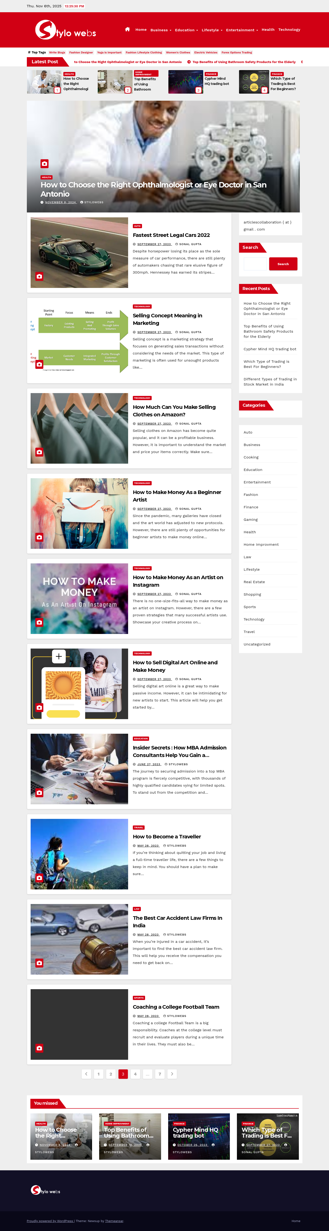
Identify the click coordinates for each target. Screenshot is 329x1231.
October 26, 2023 (192, 1145)
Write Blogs (57, 52)
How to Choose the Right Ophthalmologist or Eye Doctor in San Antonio (153, 189)
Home (141, 29)
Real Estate (254, 582)
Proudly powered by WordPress (50, 1221)
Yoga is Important (109, 52)
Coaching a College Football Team (176, 1007)
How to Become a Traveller (167, 836)
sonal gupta (188, 244)
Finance (211, 74)
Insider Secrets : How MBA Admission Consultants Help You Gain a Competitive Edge (180, 755)
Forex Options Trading (237, 52)
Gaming (251, 519)
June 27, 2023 (149, 764)
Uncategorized (257, 644)
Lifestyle (211, 30)
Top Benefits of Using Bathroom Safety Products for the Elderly (268, 331)
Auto (137, 226)
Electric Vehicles (205, 52)
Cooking (251, 457)
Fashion (251, 494)
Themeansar (114, 1221)
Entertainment (241, 30)
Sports (139, 997)
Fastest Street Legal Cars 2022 (171, 235)
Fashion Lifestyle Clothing (144, 52)
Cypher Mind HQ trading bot (270, 349)
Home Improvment (143, 73)
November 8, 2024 (61, 202)
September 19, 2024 (126, 1145)
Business (159, 30)
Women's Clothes (178, 52)
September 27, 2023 (154, 244)
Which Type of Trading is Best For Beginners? (283, 83)
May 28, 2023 (148, 845)
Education (185, 30)
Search (250, 247)
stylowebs (91, 202)
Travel (138, 827)
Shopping (252, 594)
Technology (289, 29)
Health (268, 29)
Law (136, 909)
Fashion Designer (81, 52)
